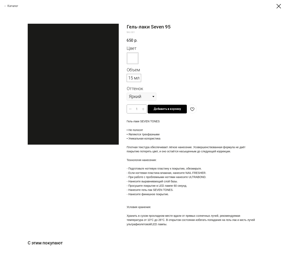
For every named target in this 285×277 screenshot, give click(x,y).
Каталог (13, 6)
